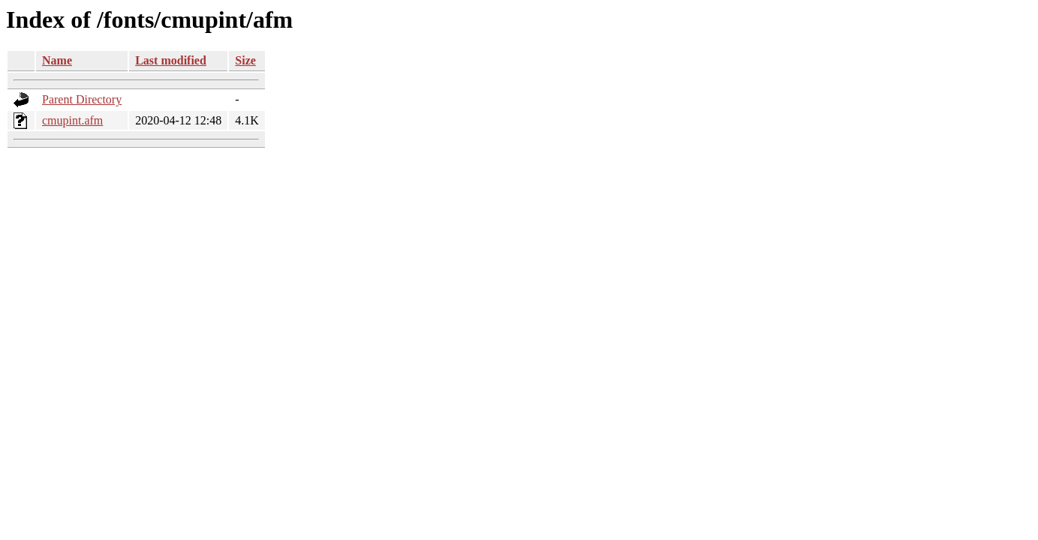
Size (245, 60)
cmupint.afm (72, 120)
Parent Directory (82, 99)
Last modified (170, 60)
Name (57, 60)
